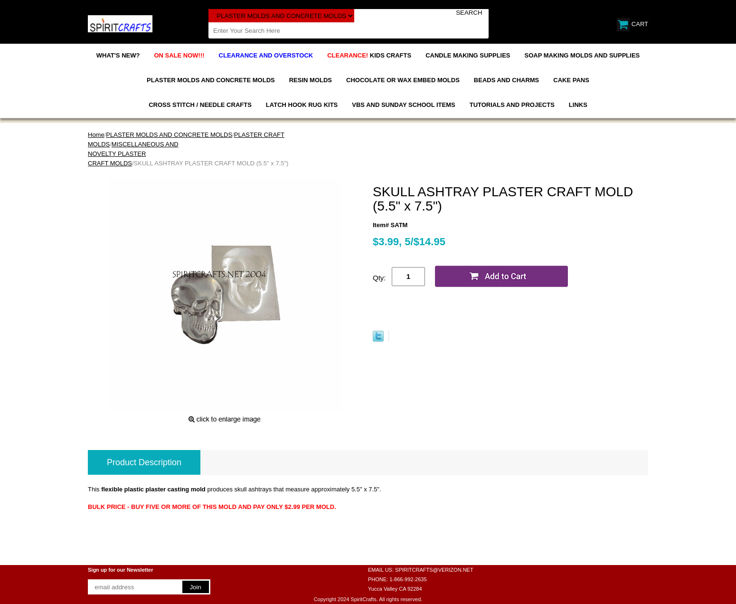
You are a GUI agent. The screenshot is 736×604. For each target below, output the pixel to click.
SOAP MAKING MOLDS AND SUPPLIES (582, 55)
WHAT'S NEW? (118, 55)
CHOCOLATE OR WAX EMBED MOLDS (403, 80)
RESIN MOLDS (310, 80)
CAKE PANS (571, 80)
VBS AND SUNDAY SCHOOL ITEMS (403, 104)
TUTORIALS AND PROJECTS (512, 104)
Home (96, 134)
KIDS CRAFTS (369, 55)
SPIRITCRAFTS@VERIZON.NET (434, 570)
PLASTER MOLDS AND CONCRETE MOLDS (211, 80)
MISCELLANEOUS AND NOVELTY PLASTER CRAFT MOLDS (133, 154)
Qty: (379, 278)
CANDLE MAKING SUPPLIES (467, 55)
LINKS (578, 104)
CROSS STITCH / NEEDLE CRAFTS (200, 104)
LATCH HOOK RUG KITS (302, 104)
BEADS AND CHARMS (506, 80)
